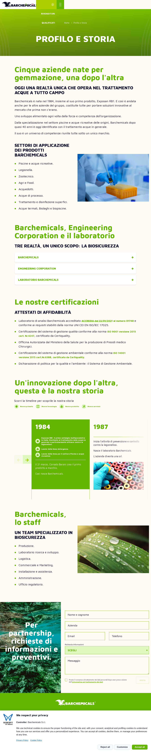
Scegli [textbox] (72, 655)
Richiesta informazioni (74, 649)
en (104, 4)
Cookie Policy (36, 740)
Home (66, 23)
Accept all (140, 747)
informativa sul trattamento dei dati (87, 687)
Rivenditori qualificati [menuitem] (126, 4)
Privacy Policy (22, 740)
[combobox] (107, 655)
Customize (122, 747)
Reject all (105, 747)
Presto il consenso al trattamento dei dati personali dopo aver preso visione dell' (98, 686)
